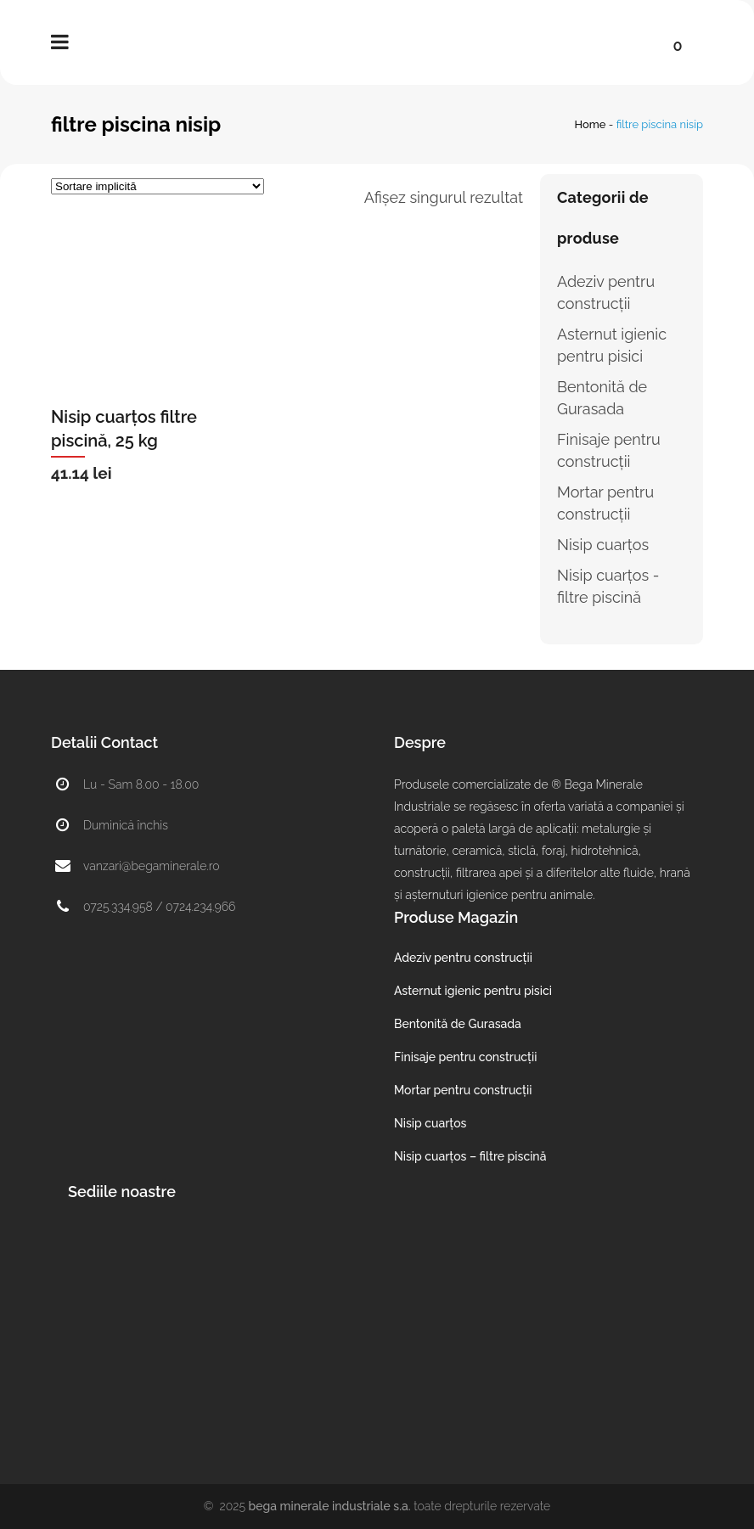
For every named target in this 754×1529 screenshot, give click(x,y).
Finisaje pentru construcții (465, 1057)
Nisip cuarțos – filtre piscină (470, 1156)
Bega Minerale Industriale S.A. (330, 1506)
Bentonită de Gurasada (457, 1024)
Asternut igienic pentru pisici (473, 991)
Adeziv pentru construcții (463, 957)
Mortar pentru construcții (463, 1090)
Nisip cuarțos (603, 545)
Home (590, 124)
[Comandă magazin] (157, 186)
